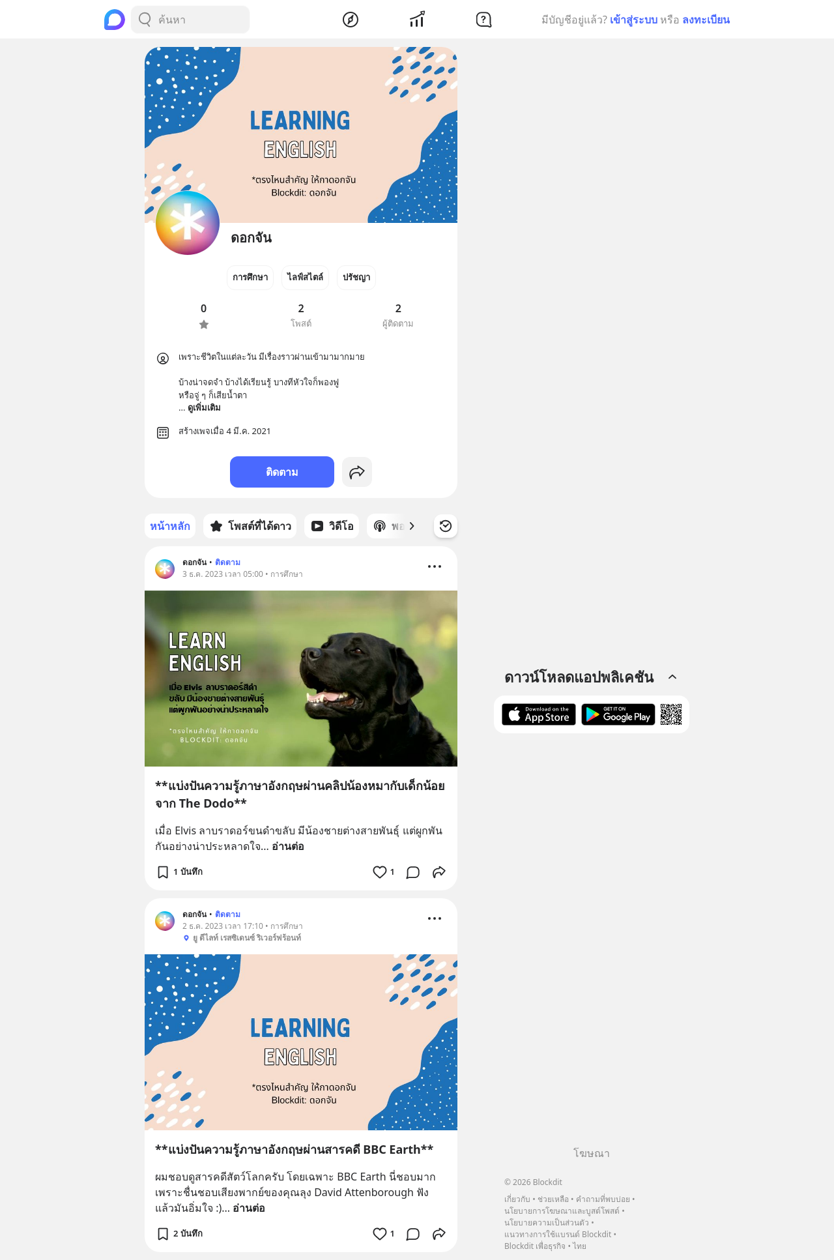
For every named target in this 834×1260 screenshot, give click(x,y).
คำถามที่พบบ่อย (603, 1199)
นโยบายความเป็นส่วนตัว (546, 1222)
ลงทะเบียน (706, 19)
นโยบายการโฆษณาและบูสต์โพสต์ (562, 1210)
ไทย (579, 1246)
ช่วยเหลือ (553, 1199)
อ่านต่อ (288, 846)
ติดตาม (282, 472)
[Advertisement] (591, 944)
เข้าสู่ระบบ (633, 19)
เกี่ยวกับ (517, 1199)
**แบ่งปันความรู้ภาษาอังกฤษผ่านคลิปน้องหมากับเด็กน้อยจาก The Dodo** (300, 794)
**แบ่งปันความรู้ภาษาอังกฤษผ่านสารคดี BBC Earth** (294, 1149)
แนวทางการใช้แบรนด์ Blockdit (557, 1234)
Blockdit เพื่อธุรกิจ (535, 1246)
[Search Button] (144, 19)
